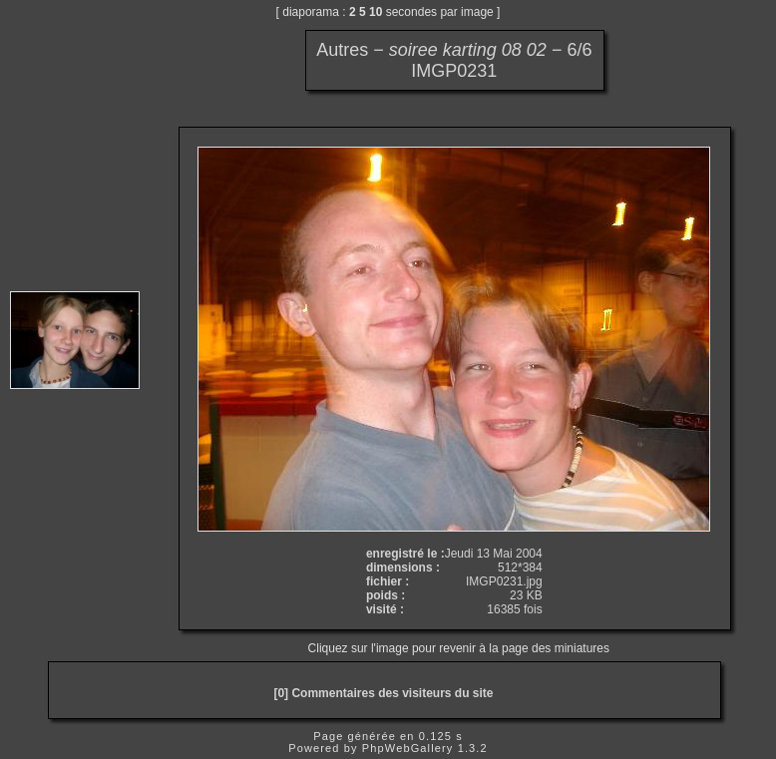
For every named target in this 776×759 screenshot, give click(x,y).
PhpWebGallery (408, 748)
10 (375, 12)
